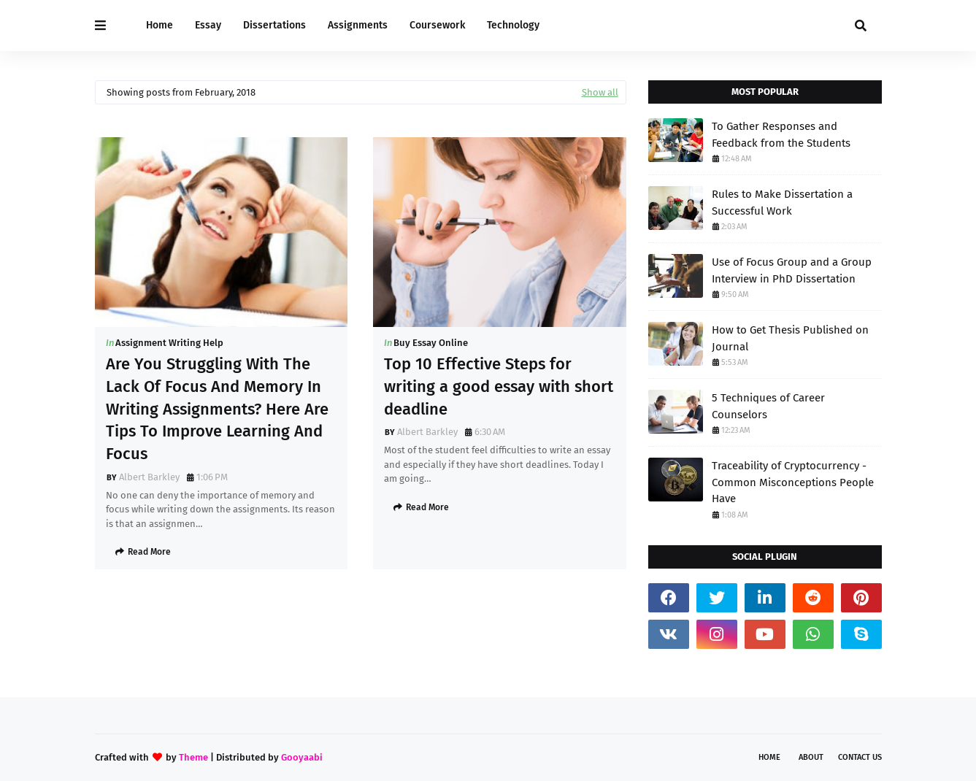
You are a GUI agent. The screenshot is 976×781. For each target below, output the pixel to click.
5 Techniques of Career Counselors (768, 406)
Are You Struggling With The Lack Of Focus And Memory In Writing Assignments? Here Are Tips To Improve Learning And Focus (217, 408)
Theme (193, 757)
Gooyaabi (302, 757)
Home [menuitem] (159, 25)
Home (769, 757)
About (811, 757)
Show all (600, 92)
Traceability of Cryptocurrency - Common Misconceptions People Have (793, 482)
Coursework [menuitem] (437, 25)
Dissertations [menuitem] (274, 25)
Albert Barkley (149, 477)
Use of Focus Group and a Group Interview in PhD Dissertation (792, 270)
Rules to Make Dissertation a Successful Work (782, 203)
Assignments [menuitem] (358, 25)
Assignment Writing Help (169, 342)
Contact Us (860, 757)
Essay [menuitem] (208, 25)
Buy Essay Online (430, 342)
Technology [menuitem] (513, 25)
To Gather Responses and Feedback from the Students (781, 135)
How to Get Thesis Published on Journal (790, 338)
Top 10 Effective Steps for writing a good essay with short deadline (498, 386)
